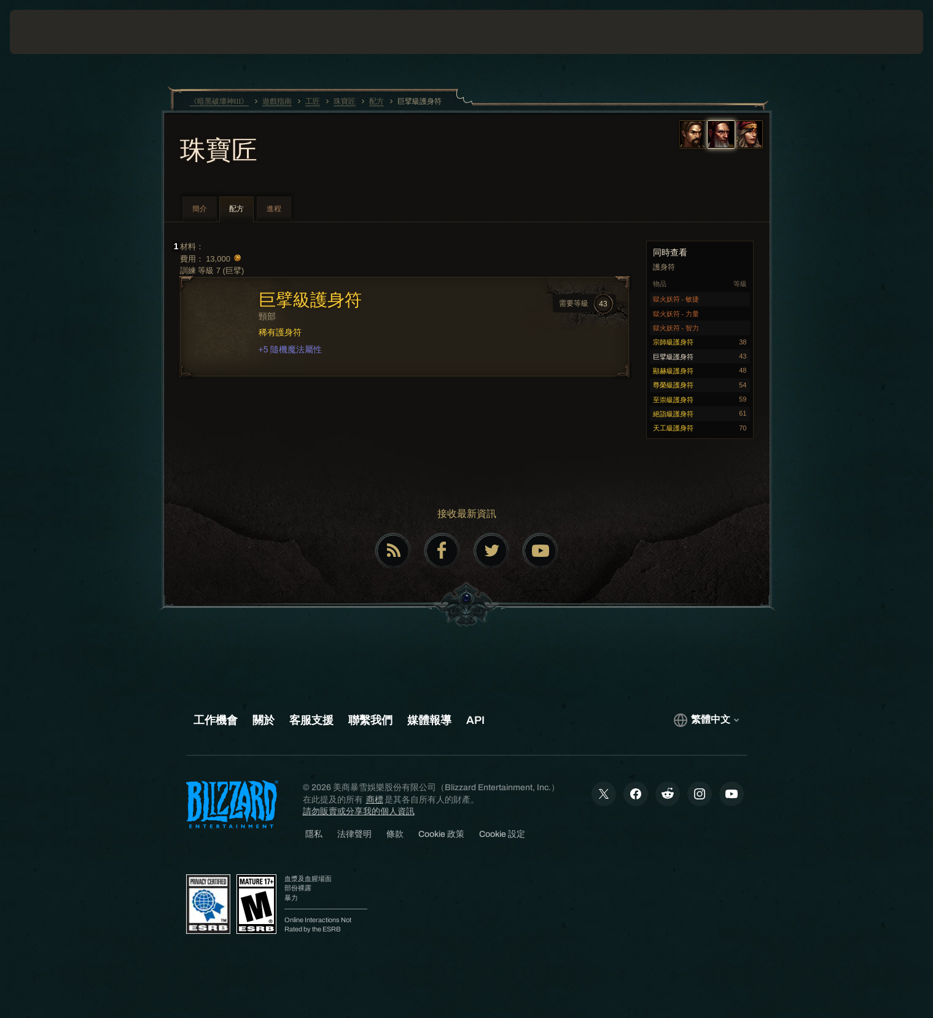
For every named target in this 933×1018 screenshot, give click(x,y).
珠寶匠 (218, 152)
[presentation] (55, 32)
